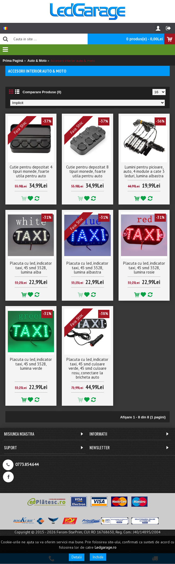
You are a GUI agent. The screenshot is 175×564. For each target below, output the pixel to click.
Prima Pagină (13, 61)
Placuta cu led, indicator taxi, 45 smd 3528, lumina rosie (144, 268)
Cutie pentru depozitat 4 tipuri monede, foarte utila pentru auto (31, 171)
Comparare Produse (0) (42, 92)
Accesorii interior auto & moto (73, 61)
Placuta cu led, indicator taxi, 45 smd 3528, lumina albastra (87, 268)
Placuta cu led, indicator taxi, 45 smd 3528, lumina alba (31, 268)
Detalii (77, 557)
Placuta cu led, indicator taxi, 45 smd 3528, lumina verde (31, 364)
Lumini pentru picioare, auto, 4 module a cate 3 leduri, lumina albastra (144, 171)
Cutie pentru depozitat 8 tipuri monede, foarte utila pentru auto (87, 171)
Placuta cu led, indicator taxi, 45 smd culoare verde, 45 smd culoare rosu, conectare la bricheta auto (87, 368)
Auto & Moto (37, 61)
